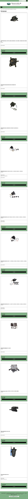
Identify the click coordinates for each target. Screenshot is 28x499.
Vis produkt (14, 399)
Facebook (12, 494)
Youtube (15, 494)
